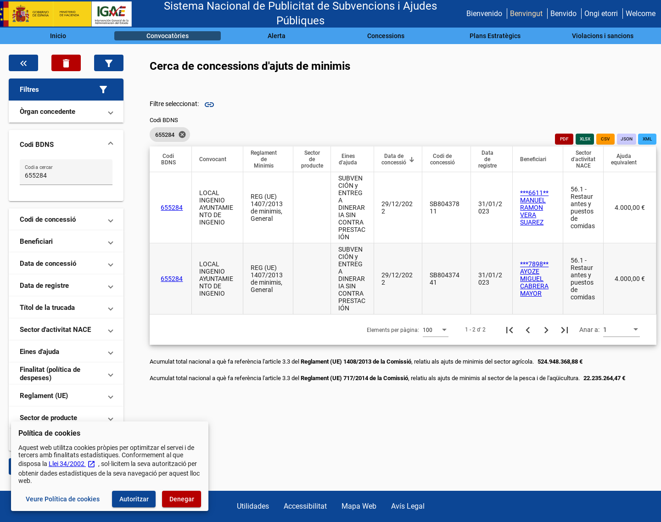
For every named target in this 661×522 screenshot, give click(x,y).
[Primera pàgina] (509, 329)
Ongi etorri (601, 13)
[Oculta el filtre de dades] (23, 63)
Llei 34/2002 (72, 463)
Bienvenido (484, 13)
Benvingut (526, 13)
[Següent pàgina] (546, 329)
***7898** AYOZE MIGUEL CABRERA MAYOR (534, 278)
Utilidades (253, 506)
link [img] (209, 104)
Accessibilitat (305, 506)
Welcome (640, 13)
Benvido (563, 13)
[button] (66, 90)
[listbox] (170, 134)
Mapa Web (359, 506)
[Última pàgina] (564, 329)
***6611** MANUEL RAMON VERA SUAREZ (534, 207)
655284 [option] (170, 134)
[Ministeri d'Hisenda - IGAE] (70, 14)
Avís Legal (408, 506)
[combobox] (435, 329)
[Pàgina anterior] (528, 329)
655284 (172, 207)
